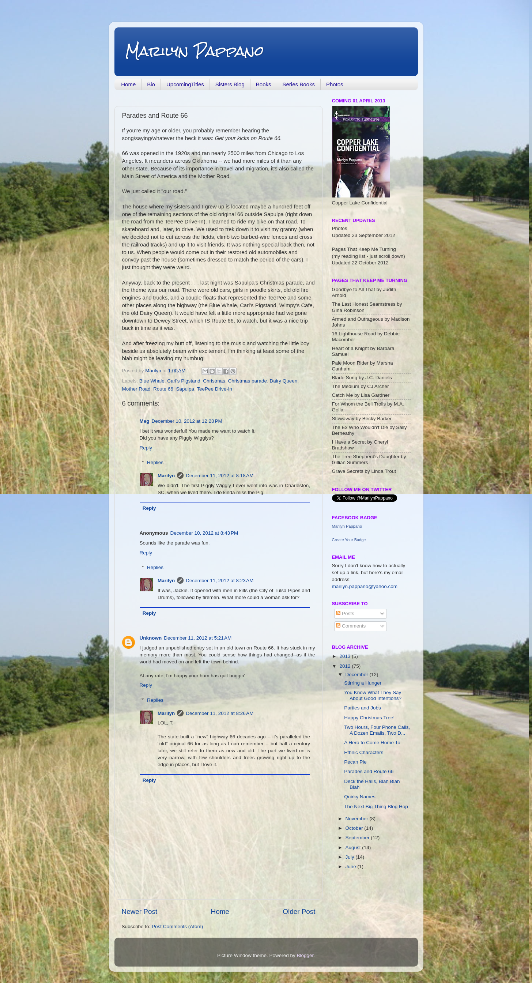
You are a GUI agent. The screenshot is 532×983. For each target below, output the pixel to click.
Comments (351, 626)
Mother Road (136, 389)
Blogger (305, 955)
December (358, 674)
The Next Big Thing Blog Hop (376, 806)
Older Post (299, 911)
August (354, 847)
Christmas (214, 381)
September (358, 837)
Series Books (299, 84)
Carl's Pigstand (183, 381)
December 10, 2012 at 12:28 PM (187, 421)
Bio (151, 84)
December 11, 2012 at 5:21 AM (197, 638)
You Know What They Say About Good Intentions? (372, 695)
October (355, 828)
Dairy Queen (284, 381)
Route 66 (163, 389)
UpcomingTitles (185, 84)
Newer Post (140, 911)
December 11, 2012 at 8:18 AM (219, 475)
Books (263, 84)
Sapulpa (185, 389)
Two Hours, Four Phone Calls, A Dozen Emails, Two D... (377, 730)
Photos (334, 84)
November (358, 818)
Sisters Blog (230, 84)
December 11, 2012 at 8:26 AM (219, 713)
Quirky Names (360, 796)
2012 (345, 666)
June (352, 866)
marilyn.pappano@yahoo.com (365, 586)
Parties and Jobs (362, 708)
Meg (145, 421)
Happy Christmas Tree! (369, 717)
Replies (155, 462)
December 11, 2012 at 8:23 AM (219, 580)
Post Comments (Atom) (177, 926)
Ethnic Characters (363, 752)
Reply (146, 448)
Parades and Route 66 (368, 771)
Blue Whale (152, 381)
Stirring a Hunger (362, 683)
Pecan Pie (355, 762)
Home (128, 84)
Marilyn (166, 475)
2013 (345, 656)
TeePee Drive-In (214, 389)
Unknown (151, 638)
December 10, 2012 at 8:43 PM (204, 533)
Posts (345, 613)
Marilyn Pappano (194, 51)
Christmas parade (247, 381)
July (351, 857)
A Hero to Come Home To (372, 742)
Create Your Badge (349, 540)
